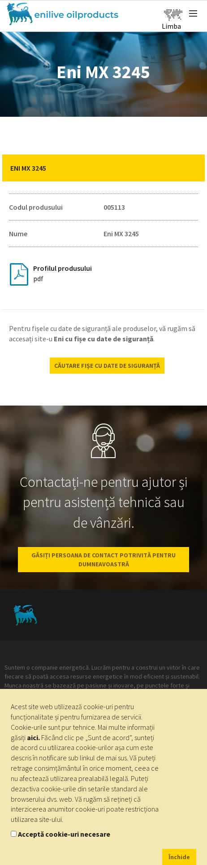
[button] (191, 168)
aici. (33, 737)
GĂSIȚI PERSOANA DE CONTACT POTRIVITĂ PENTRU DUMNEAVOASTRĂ (103, 559)
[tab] (103, 167)
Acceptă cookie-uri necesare (64, 834)
